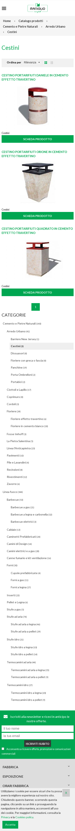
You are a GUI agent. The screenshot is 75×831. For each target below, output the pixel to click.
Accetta (10, 824)
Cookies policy (24, 817)
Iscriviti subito (37, 743)
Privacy (5, 817)
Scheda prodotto (37, 139)
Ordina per (14, 62)
